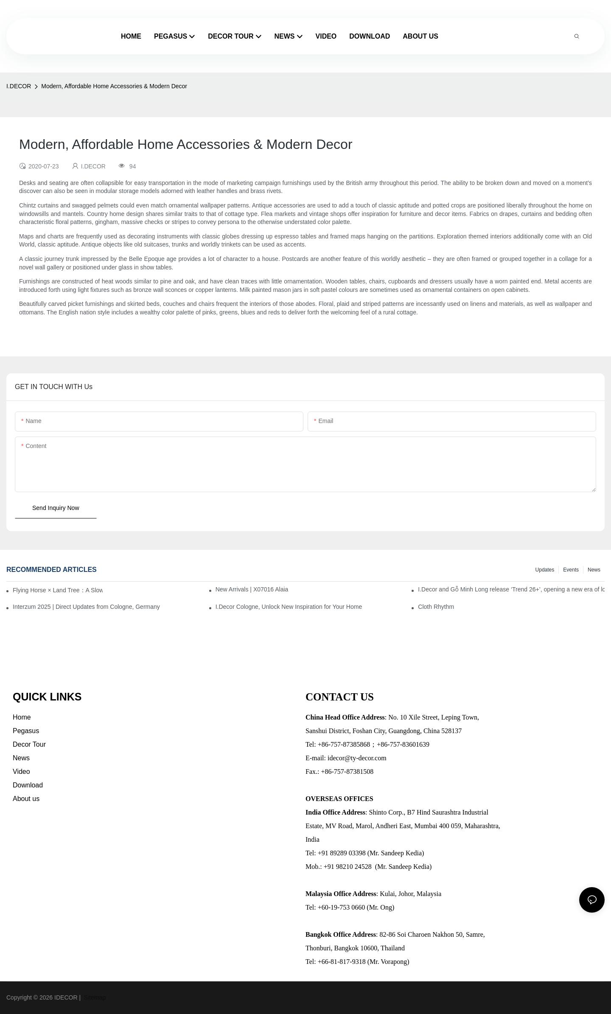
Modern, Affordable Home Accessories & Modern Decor (114, 86)
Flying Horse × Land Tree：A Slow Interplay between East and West (58, 590)
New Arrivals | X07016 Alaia (252, 589)
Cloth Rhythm (436, 606)
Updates (545, 570)
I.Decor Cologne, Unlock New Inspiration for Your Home (289, 606)
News (594, 570)
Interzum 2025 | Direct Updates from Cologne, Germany (86, 606)
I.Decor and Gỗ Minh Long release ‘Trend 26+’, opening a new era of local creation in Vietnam (511, 589)
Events (571, 570)
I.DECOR (18, 86)
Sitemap (94, 997)
